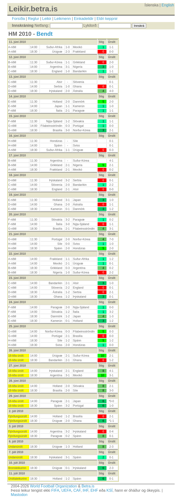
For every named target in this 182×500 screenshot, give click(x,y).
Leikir (46, 19)
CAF (77, 490)
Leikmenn (62, 19)
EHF (94, 490)
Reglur (33, 19)
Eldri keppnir (107, 19)
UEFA (66, 490)
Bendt (44, 34)
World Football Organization (53, 486)
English (168, 5)
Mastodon (19, 495)
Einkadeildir (84, 19)
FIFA (55, 490)
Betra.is (88, 486)
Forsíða (18, 19)
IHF (85, 490)
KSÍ (109, 490)
